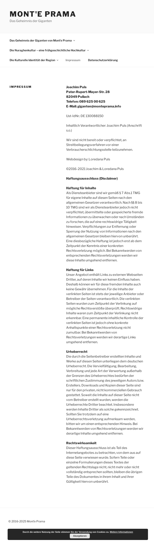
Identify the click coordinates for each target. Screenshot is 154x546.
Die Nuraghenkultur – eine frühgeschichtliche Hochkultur (49, 50)
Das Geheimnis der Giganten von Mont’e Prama (43, 40)
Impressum (73, 60)
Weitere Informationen (121, 532)
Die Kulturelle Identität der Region (34, 60)
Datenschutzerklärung (103, 60)
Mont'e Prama (43, 14)
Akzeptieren (80, 536)
